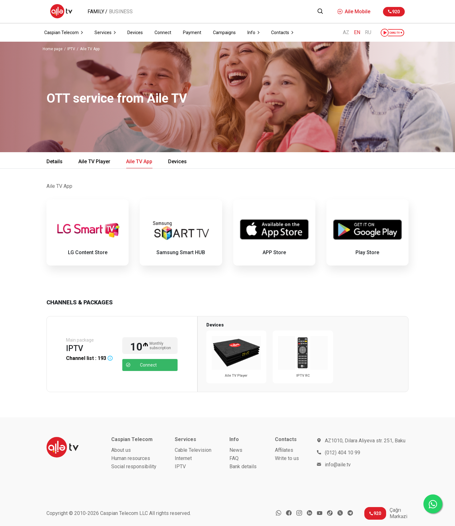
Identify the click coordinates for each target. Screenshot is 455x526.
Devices (177, 161)
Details (54, 161)
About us (121, 450)
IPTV (71, 49)
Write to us (287, 458)
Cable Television (193, 450)
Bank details (243, 466)
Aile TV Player (94, 161)
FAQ (234, 458)
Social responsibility (133, 466)
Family (96, 11)
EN (357, 32)
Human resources (130, 458)
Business (121, 11)
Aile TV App (90, 49)
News (235, 450)
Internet (183, 458)
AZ (346, 32)
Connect (141, 365)
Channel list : (89, 358)
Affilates (284, 450)
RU (368, 32)
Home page (53, 49)
